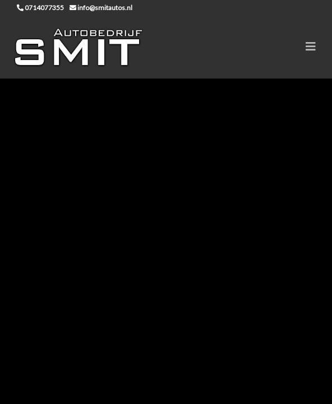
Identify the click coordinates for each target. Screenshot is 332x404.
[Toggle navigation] (310, 46)
